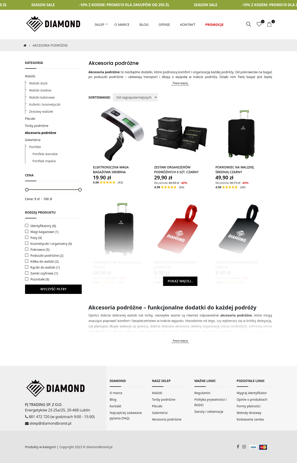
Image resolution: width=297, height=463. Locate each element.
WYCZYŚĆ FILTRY (53, 289)
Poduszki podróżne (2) (46, 255)
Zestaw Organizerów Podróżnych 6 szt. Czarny (176, 169)
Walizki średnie (40, 90)
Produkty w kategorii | (42, 447)
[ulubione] (259, 24)
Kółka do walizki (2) (44, 261)
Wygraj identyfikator (252, 393)
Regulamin (202, 393)
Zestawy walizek (41, 111)
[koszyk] (269, 24)
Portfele (35, 146)
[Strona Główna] (24, 45)
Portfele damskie (45, 154)
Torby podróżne (36, 125)
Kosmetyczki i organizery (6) (51, 243)
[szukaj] (248, 24)
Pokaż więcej (180, 82)
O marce (121, 24)
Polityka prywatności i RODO (210, 402)
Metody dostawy (249, 413)
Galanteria (33, 139)
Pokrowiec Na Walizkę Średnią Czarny (234, 169)
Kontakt (187, 24)
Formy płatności (249, 406)
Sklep (99, 24)
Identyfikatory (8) (43, 226)
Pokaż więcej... (180, 281)
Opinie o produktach (252, 399)
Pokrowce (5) (40, 249)
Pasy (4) (36, 237)
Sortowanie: (100, 97)
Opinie (164, 24)
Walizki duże (38, 83)
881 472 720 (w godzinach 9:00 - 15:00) (60, 416)
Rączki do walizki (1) (45, 267)
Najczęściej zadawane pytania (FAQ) (126, 415)
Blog (144, 24)
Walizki (30, 76)
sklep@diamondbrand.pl (48, 423)
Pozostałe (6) (39, 279)
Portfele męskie (44, 161)
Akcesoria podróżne (40, 132)
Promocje (214, 24)
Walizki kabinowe (42, 97)
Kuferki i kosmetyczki (45, 104)
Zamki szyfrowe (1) (44, 273)
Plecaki (30, 118)
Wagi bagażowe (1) (44, 231)
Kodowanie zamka (250, 419)
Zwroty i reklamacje (208, 411)
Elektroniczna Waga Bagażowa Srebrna (111, 169)
